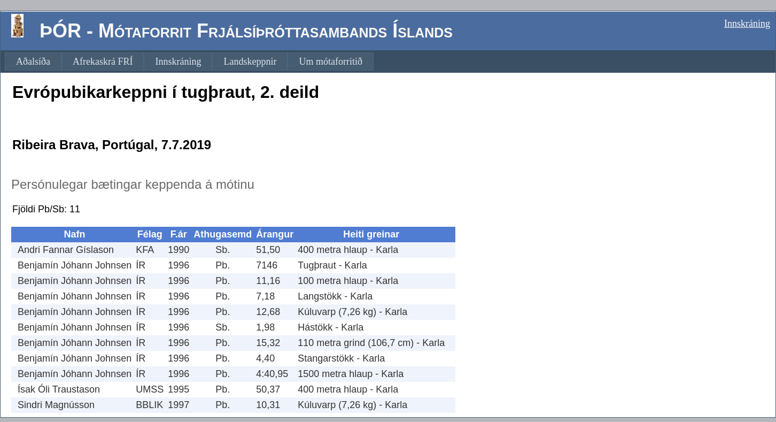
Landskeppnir (249, 61)
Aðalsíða (33, 61)
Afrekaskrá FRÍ (103, 61)
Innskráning (747, 23)
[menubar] (189, 61)
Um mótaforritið (330, 61)
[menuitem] (33, 61)
